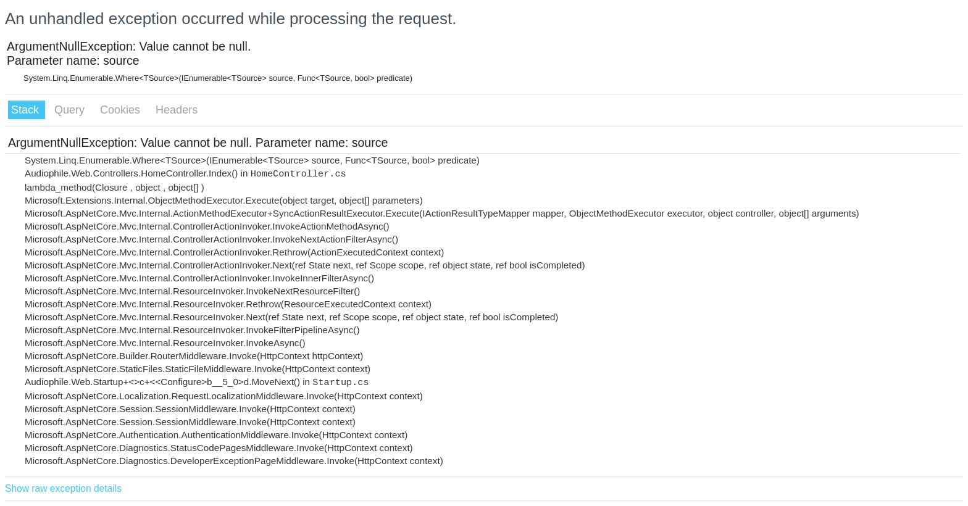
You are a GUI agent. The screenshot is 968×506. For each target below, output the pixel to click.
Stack (26, 110)
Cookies (121, 110)
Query (71, 110)
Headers (177, 110)
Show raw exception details (63, 488)
